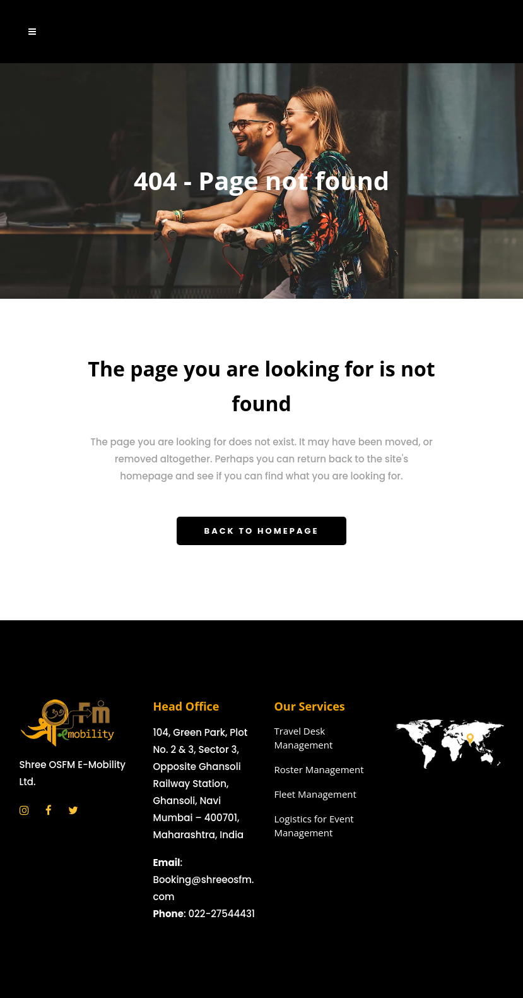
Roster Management (319, 769)
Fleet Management (315, 794)
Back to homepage (261, 531)
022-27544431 (221, 913)
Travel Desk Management (303, 737)
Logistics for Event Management (314, 825)
